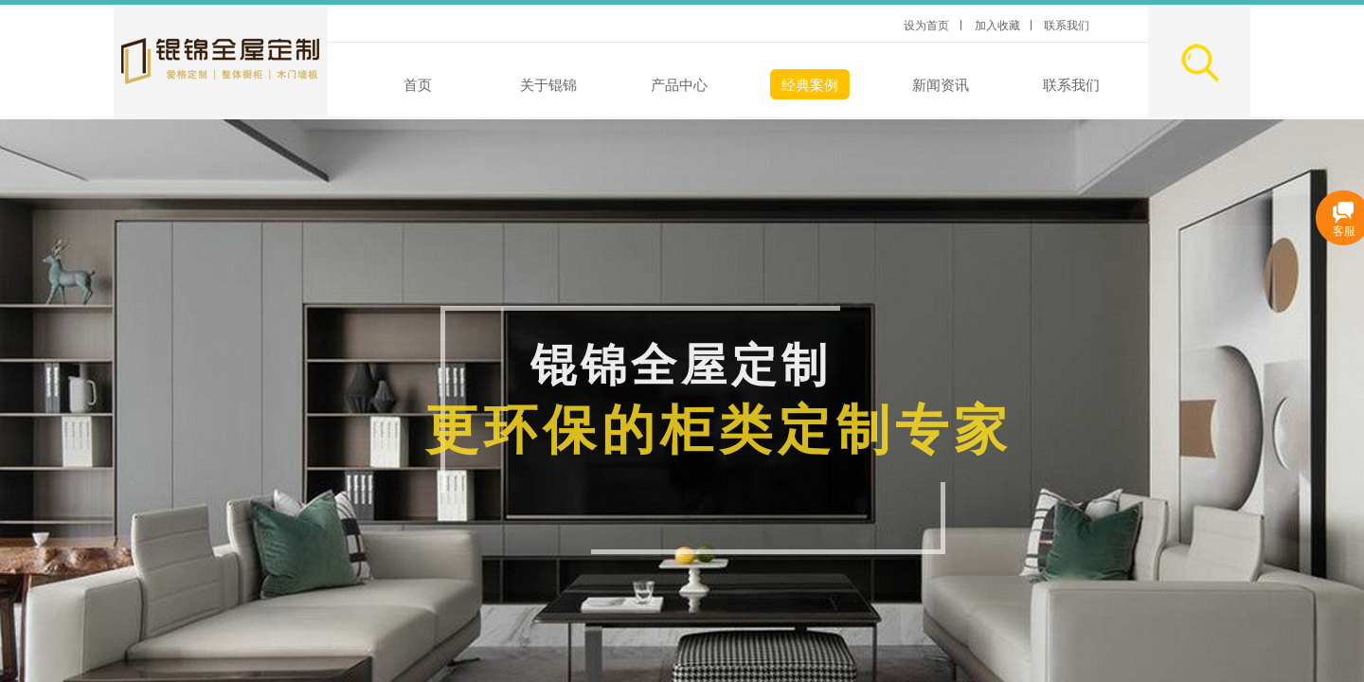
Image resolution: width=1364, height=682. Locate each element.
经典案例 (809, 85)
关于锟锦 (548, 85)
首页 (418, 85)
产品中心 (679, 85)
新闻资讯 (940, 85)
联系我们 (1071, 85)
